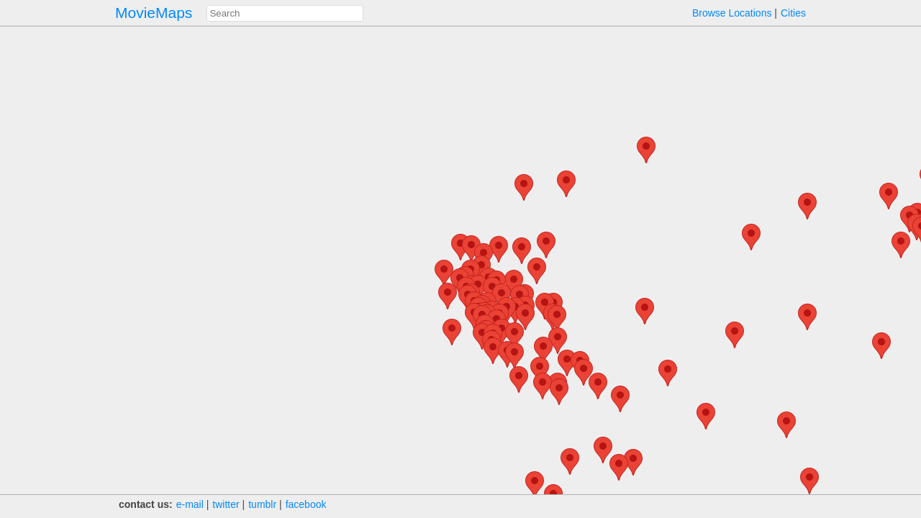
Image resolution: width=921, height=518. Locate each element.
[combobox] (285, 13)
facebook (306, 504)
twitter (225, 504)
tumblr (262, 504)
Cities (793, 13)
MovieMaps (153, 12)
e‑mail (190, 504)
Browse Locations (732, 13)
